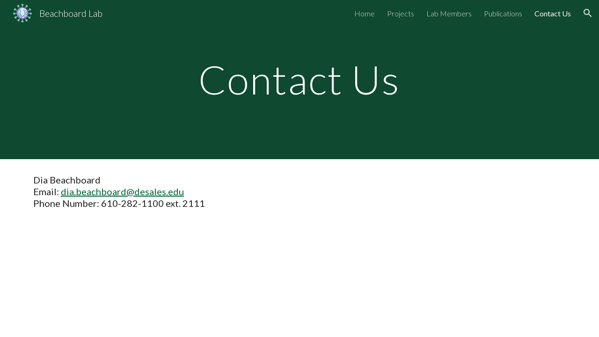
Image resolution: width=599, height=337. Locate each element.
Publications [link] (503, 13)
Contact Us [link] (552, 13)
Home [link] (364, 13)
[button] (588, 13)
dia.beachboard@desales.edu (122, 191)
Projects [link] (400, 13)
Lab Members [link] (449, 13)
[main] (299, 79)
